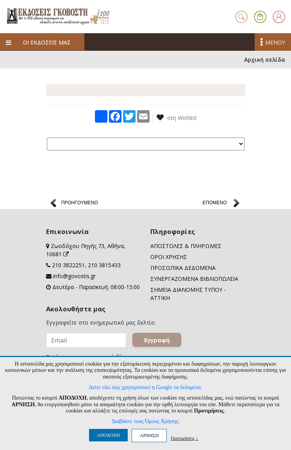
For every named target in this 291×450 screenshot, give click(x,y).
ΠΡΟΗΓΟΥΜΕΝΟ (79, 202)
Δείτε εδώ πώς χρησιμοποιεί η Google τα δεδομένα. (145, 387)
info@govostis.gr (74, 276)
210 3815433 (104, 265)
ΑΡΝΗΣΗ (149, 435)
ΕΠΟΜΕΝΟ (214, 202)
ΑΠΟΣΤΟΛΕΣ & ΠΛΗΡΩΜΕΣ (185, 246)
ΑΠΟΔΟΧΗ (108, 435)
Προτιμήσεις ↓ (184, 438)
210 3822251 (68, 265)
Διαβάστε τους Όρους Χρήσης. (145, 421)
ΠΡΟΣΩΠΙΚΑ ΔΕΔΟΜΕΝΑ (183, 267)
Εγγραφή (157, 340)
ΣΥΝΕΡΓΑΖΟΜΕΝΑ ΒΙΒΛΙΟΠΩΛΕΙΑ (194, 278)
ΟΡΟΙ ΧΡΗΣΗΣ (168, 257)
